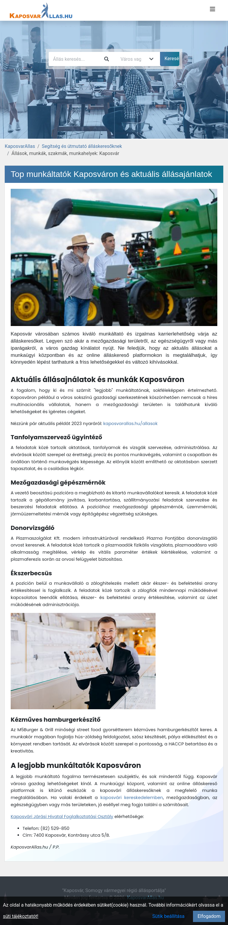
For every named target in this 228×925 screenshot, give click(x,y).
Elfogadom (209, 916)
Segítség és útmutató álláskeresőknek (82, 146)
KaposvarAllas (20, 146)
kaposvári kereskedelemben (131, 798)
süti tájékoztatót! (20, 916)
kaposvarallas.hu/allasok (130, 423)
